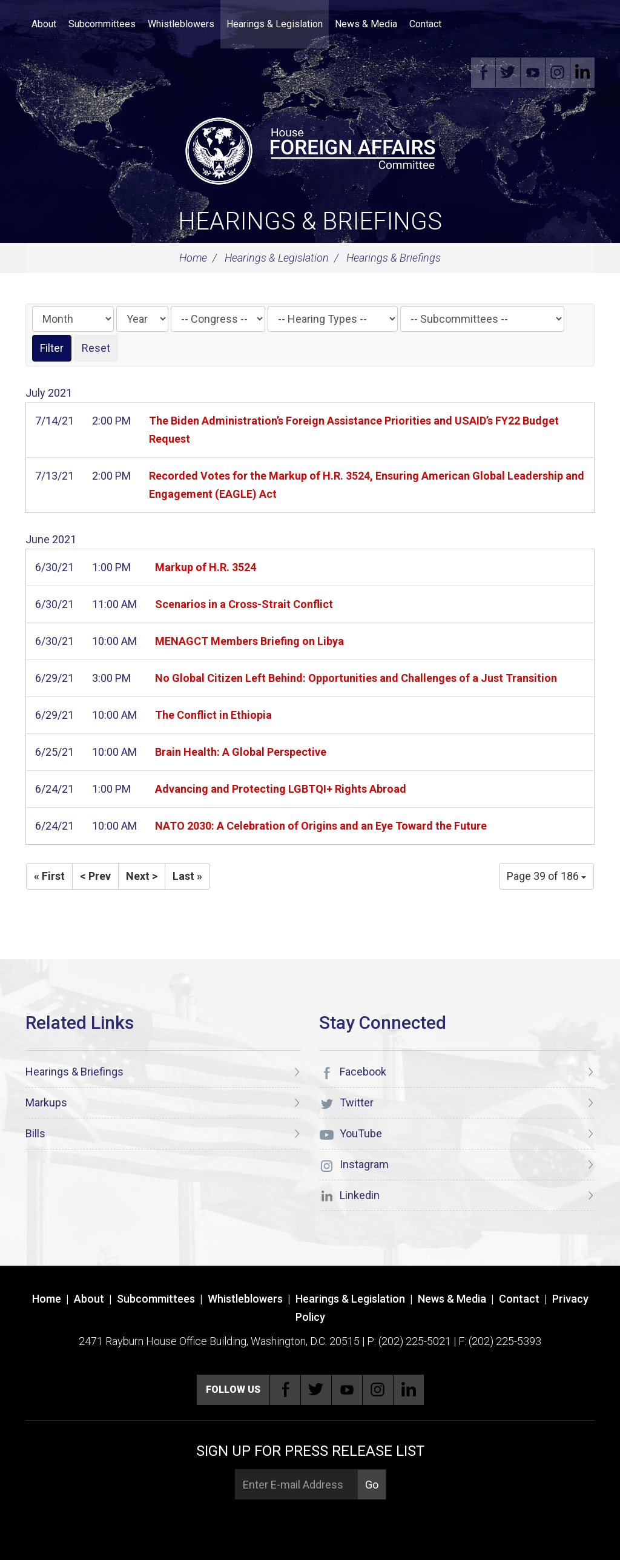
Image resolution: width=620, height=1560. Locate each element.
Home (193, 257)
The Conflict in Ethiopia (213, 715)
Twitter (508, 73)
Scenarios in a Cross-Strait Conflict (244, 604)
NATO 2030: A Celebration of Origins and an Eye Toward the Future (321, 825)
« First (49, 876)
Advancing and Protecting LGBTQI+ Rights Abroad (280, 788)
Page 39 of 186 (546, 876)
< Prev (95, 876)
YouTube (533, 73)
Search (465, 24)
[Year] (142, 319)
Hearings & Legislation (274, 24)
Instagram (558, 73)
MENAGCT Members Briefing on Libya (249, 641)
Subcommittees (102, 24)
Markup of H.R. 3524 (205, 567)
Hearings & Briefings (310, 221)
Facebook (483, 73)
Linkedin (582, 73)
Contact (425, 24)
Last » (187, 876)
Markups (46, 1102)
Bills (35, 1133)
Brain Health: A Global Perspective (240, 751)
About (43, 24)
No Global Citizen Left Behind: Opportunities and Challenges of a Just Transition (356, 678)
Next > (141, 876)
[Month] (73, 319)
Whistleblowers (181, 24)
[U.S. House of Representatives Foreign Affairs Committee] (310, 149)
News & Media (366, 24)
